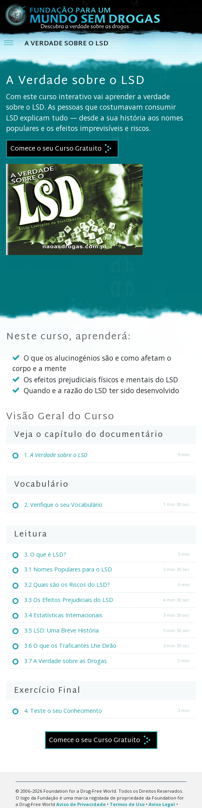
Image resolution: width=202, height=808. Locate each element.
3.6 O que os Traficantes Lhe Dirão (70, 645)
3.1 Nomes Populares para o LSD (68, 569)
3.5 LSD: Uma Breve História (61, 630)
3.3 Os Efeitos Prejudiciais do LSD (68, 600)
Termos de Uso (127, 804)
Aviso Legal (162, 804)
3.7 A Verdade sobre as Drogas (65, 661)
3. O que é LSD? (45, 554)
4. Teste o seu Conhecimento (63, 710)
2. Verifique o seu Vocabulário (63, 504)
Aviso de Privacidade (81, 804)
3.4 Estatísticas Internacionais (63, 615)
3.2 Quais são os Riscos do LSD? (67, 584)
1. (56, 455)
